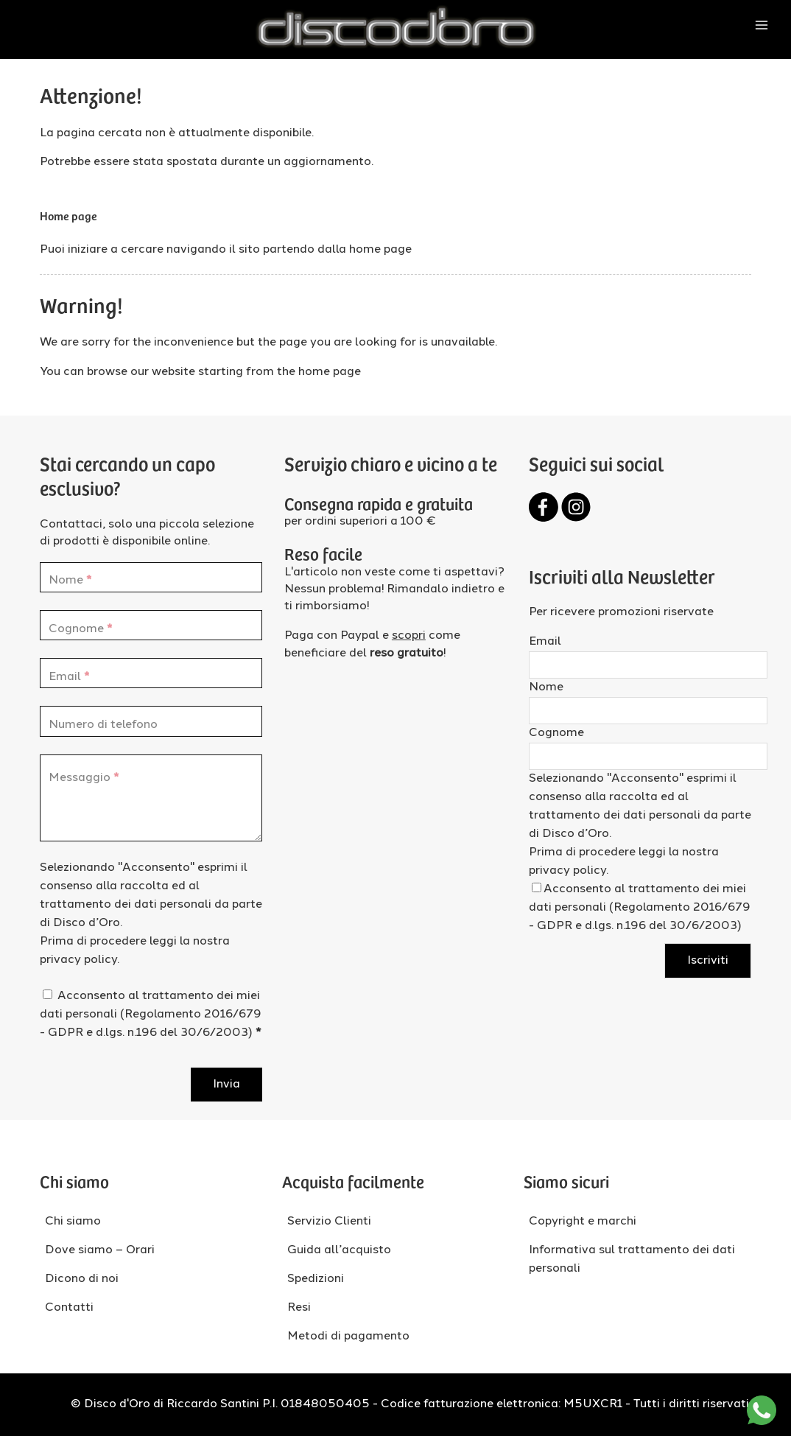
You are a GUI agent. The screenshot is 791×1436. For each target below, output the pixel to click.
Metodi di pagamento (348, 1336)
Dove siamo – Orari (100, 1250)
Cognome (556, 733)
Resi (299, 1308)
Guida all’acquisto (339, 1250)
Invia (226, 1084)
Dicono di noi (82, 1279)
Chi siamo (73, 1221)
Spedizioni (315, 1279)
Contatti (69, 1308)
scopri (409, 636)
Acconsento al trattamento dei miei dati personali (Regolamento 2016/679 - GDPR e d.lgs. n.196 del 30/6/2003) (150, 1014)
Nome (546, 687)
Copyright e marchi (582, 1221)
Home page (68, 215)
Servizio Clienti (329, 1221)
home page (380, 250)
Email (545, 642)
